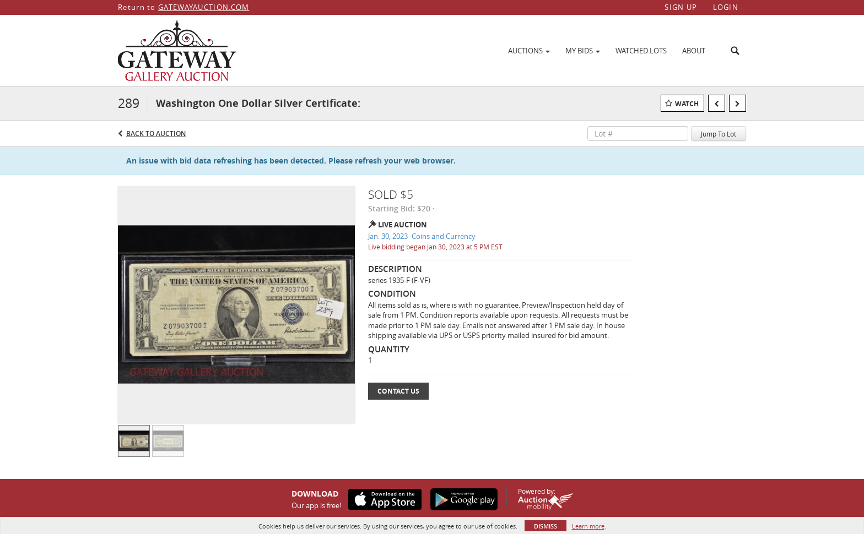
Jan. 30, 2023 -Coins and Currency (422, 236)
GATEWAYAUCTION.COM (203, 7)
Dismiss (545, 526)
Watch (687, 103)
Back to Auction (156, 133)
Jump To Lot (718, 133)
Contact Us (398, 391)
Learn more (588, 526)
